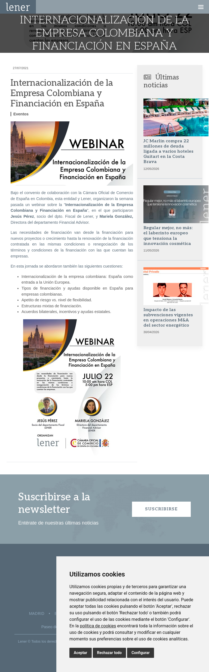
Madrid (36, 613)
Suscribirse (161, 509)
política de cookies (98, 625)
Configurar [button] (140, 652)
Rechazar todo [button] (109, 652)
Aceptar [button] (80, 652)
